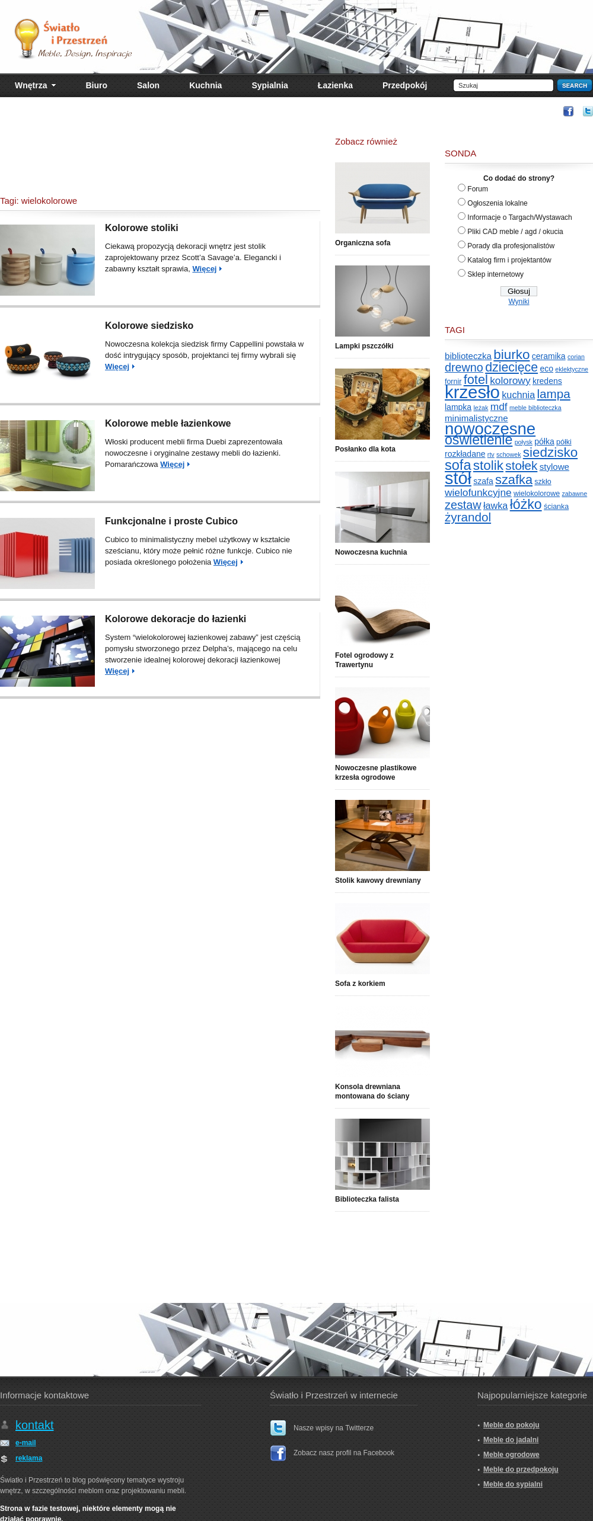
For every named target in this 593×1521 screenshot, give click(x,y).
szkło (542, 482)
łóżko (526, 504)
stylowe (554, 467)
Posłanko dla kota (365, 449)
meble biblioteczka (535, 407)
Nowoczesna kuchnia (371, 552)
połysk (524, 442)
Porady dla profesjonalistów (510, 246)
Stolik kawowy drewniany (378, 880)
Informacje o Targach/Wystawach (519, 217)
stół (458, 478)
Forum (477, 189)
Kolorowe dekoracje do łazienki (175, 619)
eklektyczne (571, 369)
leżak (480, 407)
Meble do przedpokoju (521, 1469)
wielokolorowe (537, 493)
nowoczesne (490, 429)
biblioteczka (468, 356)
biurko (511, 354)
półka (544, 441)
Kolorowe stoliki (141, 228)
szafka (514, 479)
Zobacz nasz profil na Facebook (344, 1453)
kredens (547, 381)
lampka (458, 407)
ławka (495, 505)
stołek (521, 465)
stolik (488, 465)
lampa (553, 394)
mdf (499, 406)
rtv (491, 454)
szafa (483, 481)
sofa (458, 465)
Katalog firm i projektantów (509, 260)
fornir (453, 381)
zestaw (463, 504)
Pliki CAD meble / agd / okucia (515, 232)
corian (576, 356)
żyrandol (468, 517)
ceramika (549, 356)
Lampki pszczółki (364, 346)
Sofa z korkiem (360, 983)
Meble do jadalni (510, 1440)
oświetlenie (478, 439)
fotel (476, 379)
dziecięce (511, 367)
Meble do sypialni (513, 1484)
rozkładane (465, 454)
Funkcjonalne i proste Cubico (171, 521)
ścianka (556, 506)
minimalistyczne (476, 418)
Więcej (204, 268)
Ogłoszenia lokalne (497, 203)
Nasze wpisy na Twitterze (334, 1428)
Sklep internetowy (495, 274)
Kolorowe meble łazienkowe (168, 423)
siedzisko (550, 452)
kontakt (34, 1425)
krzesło (472, 392)
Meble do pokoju (511, 1425)
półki (564, 442)
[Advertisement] (160, 160)
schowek (508, 454)
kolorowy (510, 380)
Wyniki (518, 301)
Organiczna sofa (362, 243)
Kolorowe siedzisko (149, 326)
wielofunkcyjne (478, 492)
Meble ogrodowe (511, 1454)
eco (546, 368)
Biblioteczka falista (367, 1199)
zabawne (575, 493)
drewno (464, 367)
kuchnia (518, 394)
